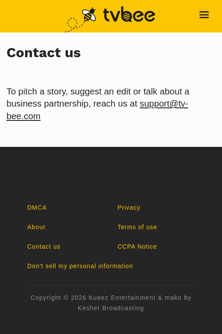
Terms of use (138, 227)
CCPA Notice (138, 246)
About (36, 227)
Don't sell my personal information (80, 266)
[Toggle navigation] (205, 16)
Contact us (44, 246)
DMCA (37, 207)
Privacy (129, 207)
